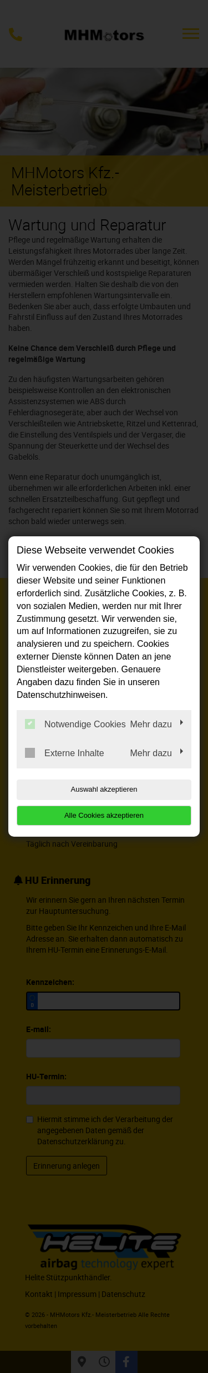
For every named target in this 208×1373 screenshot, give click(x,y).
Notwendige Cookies (75, 724)
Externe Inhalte (64, 753)
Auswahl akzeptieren (104, 789)
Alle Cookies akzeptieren (104, 815)
